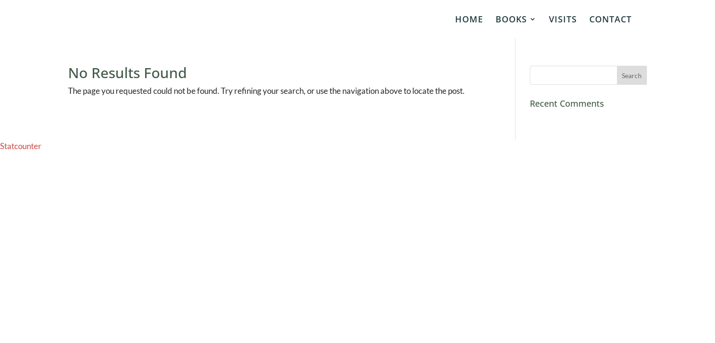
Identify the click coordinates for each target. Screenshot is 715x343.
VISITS (563, 20)
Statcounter (20, 146)
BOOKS (511, 20)
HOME (469, 20)
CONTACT (610, 20)
